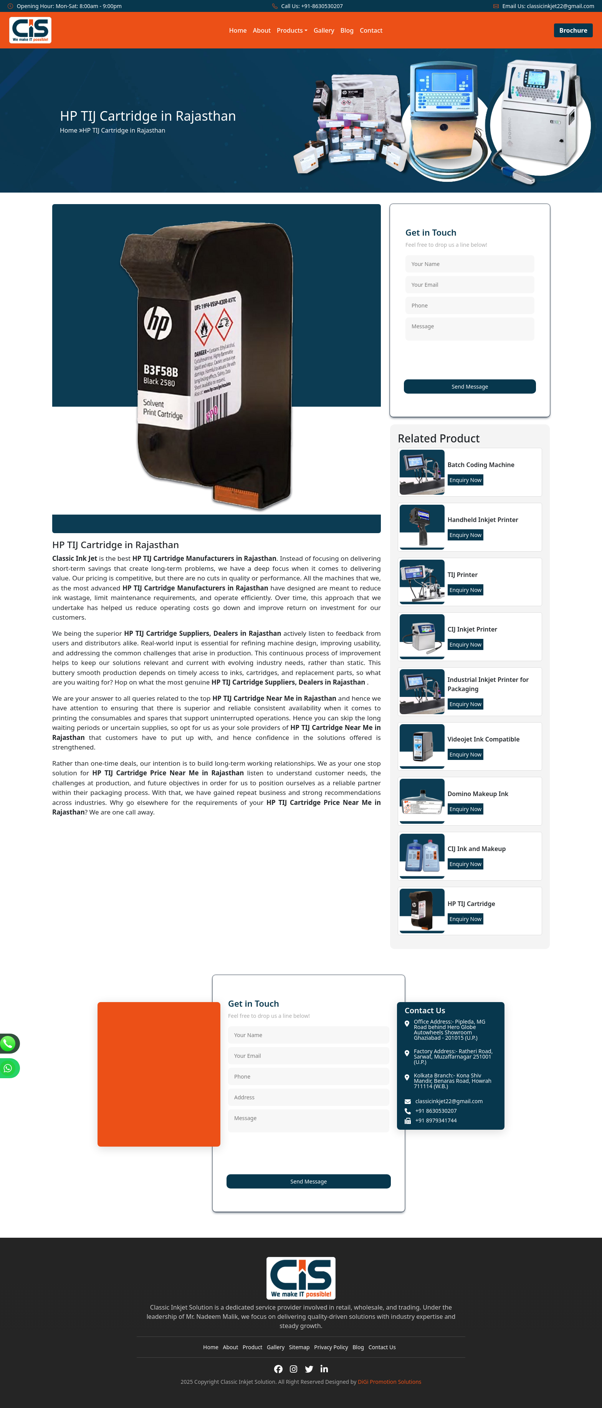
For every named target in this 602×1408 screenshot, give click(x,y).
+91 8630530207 (436, 1111)
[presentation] (463, 361)
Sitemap (299, 1347)
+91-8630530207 (322, 6)
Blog (347, 30)
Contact (371, 30)
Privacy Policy (331, 1347)
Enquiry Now (466, 480)
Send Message (470, 386)
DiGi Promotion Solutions (390, 1381)
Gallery (324, 30)
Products (290, 30)
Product (252, 1347)
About (262, 30)
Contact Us (382, 1347)
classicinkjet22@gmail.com (560, 6)
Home (238, 30)
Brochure (573, 30)
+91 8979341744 (436, 1120)
